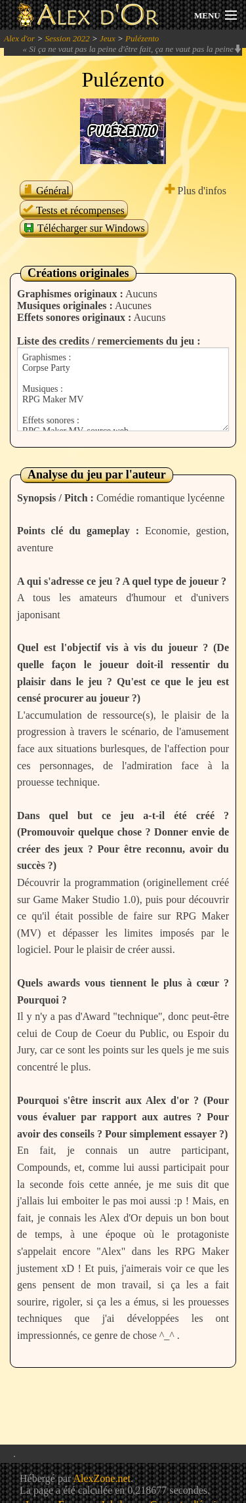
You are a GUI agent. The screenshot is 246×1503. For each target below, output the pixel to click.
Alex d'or (19, 38)
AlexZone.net (102, 1478)
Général (46, 190)
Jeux (107, 38)
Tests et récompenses (74, 210)
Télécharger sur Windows (84, 228)
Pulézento (142, 38)
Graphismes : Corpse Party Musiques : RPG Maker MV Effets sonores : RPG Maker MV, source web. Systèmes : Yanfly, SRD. (123, 389)
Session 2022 (67, 38)
